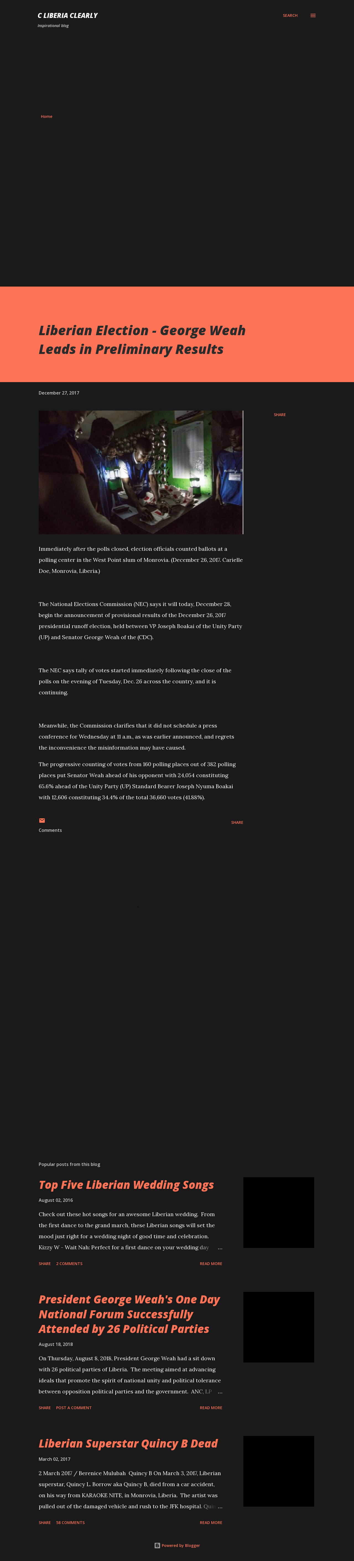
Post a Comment (74, 1407)
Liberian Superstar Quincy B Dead (128, 1443)
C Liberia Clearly (68, 15)
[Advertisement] (177, 71)
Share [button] (280, 414)
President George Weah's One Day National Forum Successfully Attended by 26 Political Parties (129, 1314)
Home (46, 116)
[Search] (290, 15)
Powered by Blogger (177, 1545)
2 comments (69, 1263)
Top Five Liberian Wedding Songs (126, 1184)
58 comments (70, 1522)
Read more (211, 1263)
